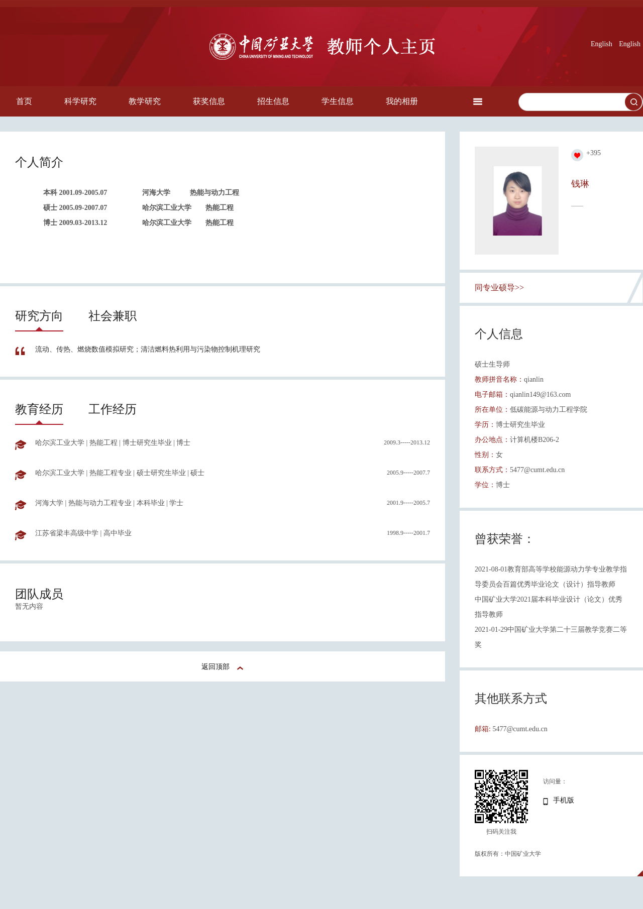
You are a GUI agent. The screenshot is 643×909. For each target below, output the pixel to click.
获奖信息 (209, 101)
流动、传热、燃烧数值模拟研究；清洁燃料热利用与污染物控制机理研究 (147, 349)
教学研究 (145, 101)
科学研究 (80, 101)
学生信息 (338, 101)
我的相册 (402, 101)
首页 (24, 101)
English (601, 44)
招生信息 (273, 101)
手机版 (563, 800)
